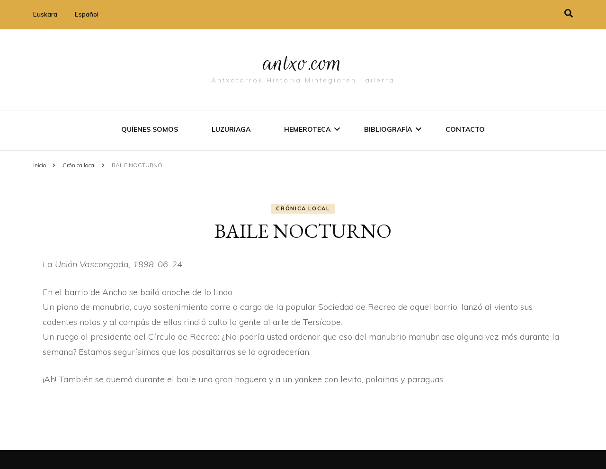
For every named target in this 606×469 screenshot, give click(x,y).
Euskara (45, 14)
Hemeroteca (307, 129)
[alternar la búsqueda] (568, 13)
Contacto (465, 129)
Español (86, 14)
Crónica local (303, 208)
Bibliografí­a (388, 129)
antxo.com (303, 62)
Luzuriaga (231, 129)
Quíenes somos (149, 129)
